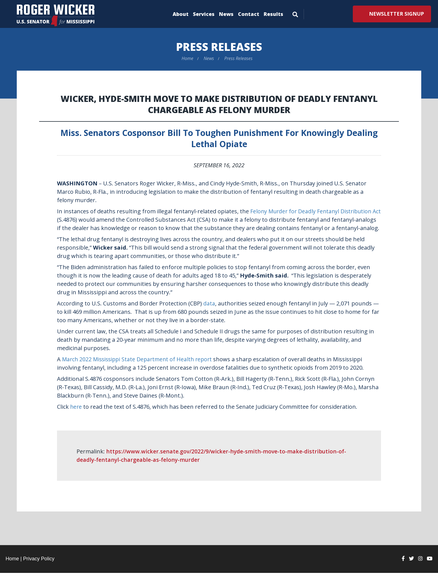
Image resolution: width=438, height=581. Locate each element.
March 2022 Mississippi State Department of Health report (139, 367)
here (76, 415)
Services (204, 14)
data (209, 311)
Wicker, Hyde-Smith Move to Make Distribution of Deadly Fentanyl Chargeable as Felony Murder (219, 104)
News (226, 14)
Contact (248, 14)
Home (187, 58)
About (181, 14)
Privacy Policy (38, 567)
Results (273, 14)
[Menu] (295, 13)
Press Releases (219, 46)
